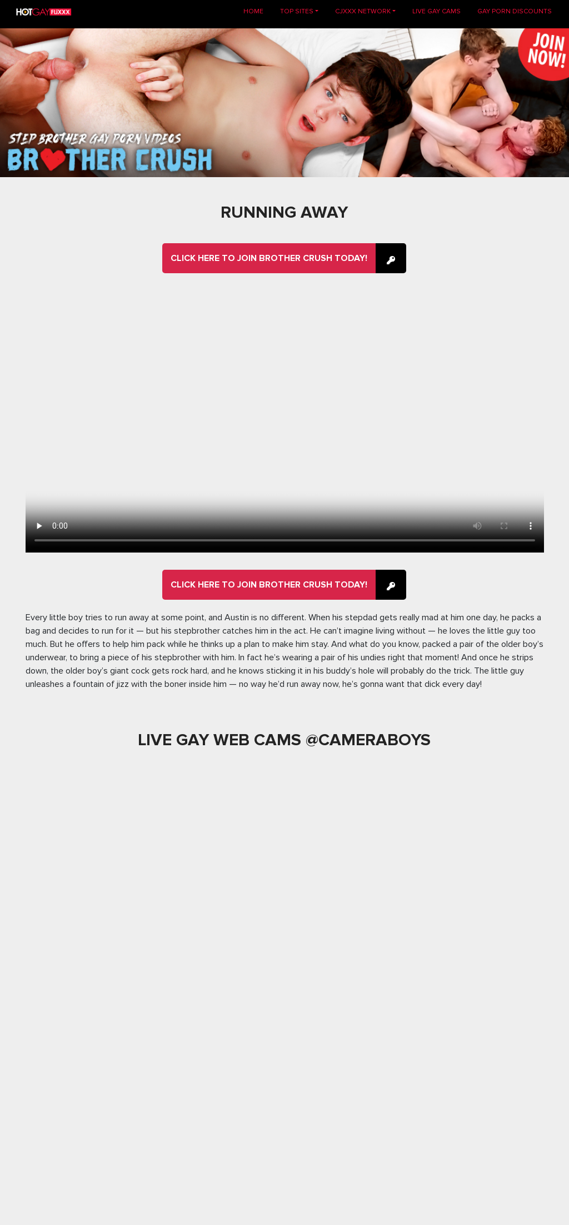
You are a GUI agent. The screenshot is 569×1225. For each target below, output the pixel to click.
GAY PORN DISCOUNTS (514, 11)
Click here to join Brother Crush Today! (269, 258)
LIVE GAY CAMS (436, 11)
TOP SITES (296, 11)
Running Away (284, 212)
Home (257, 11)
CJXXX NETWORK (363, 11)
